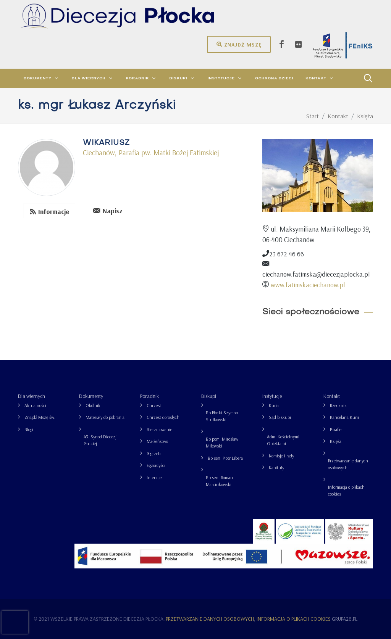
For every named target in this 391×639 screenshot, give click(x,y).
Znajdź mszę (239, 44)
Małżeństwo (157, 441)
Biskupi (208, 396)
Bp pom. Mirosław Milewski (222, 442)
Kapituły (276, 467)
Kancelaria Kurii (344, 417)
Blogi (28, 429)
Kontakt (331, 396)
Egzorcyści (156, 465)
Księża (335, 441)
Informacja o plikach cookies (346, 490)
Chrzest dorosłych (163, 417)
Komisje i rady (281, 456)
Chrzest (154, 405)
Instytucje (272, 396)
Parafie (335, 429)
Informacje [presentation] (49, 211)
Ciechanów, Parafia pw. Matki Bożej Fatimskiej (151, 152)
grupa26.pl (344, 618)
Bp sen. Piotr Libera (225, 458)
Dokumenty (91, 396)
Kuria (274, 405)
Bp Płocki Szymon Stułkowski (222, 416)
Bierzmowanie (159, 429)
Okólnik (93, 405)
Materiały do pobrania (105, 417)
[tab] (50, 210)
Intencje (154, 477)
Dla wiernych (31, 396)
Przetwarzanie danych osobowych (348, 464)
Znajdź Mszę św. (39, 417)
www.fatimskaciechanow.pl (308, 284)
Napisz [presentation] (108, 210)
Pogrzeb (153, 453)
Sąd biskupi (280, 417)
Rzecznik (338, 405)
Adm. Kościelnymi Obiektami (283, 440)
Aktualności (35, 405)
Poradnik (149, 396)
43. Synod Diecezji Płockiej (101, 440)
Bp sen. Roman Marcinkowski (219, 481)
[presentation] (81, 210)
